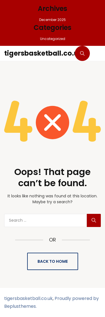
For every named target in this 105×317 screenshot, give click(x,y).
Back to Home (53, 261)
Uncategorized (52, 38)
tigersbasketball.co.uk (43, 53)
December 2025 (52, 19)
